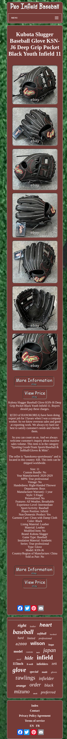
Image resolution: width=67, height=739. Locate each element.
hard (21, 638)
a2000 (21, 644)
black (48, 685)
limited (31, 638)
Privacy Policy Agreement (35, 715)
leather (33, 626)
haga (51, 644)
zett (54, 664)
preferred (48, 692)
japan (49, 650)
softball (41, 633)
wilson (37, 643)
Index (34, 705)
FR (38, 725)
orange (21, 685)
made (44, 672)
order (35, 684)
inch (38, 652)
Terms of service (35, 720)
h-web (30, 664)
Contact (34, 710)
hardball (53, 634)
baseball (23, 632)
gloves (54, 672)
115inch (18, 664)
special (34, 671)
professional (45, 638)
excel (19, 659)
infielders (42, 664)
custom (29, 652)
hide (29, 658)
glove (19, 669)
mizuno (22, 691)
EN (32, 725)
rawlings (25, 677)
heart (45, 625)
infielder (46, 678)
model (18, 651)
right (22, 625)
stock (35, 693)
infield (45, 657)
